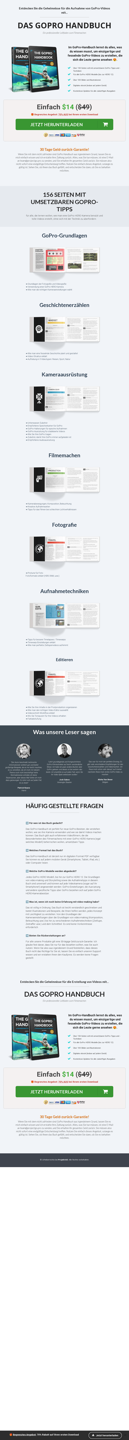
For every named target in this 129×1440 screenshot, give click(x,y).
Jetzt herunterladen (105, 1435)
